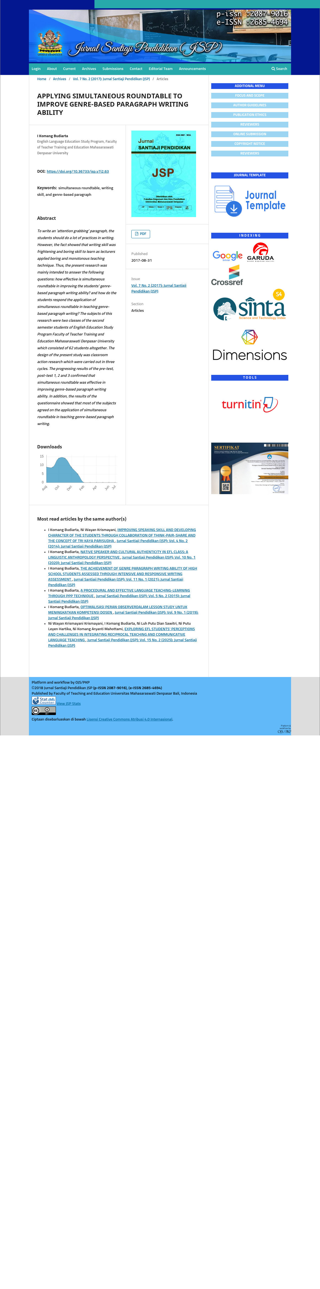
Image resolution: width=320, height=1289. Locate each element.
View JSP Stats (69, 704)
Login (36, 69)
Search (279, 69)
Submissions (112, 69)
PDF (142, 234)
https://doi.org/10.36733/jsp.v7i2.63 (78, 172)
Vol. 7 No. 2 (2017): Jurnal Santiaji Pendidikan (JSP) (111, 79)
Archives (89, 69)
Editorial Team (161, 69)
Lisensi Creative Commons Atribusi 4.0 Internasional (129, 719)
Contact (136, 69)
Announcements (192, 69)
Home (41, 79)
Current (69, 69)
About (52, 69)
